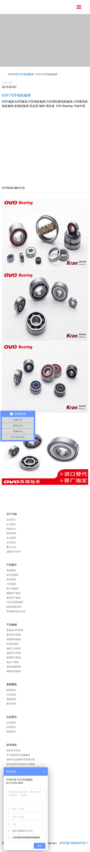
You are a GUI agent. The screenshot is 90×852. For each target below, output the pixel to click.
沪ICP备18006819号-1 (73, 843)
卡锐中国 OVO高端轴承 (20, 74)
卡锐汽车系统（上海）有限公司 (28, 7)
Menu (79, 7)
